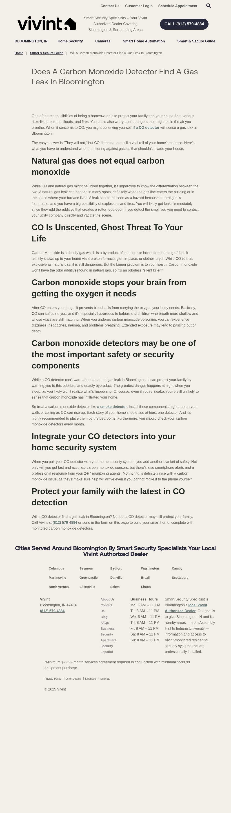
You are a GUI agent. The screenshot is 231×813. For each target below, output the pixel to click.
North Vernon (59, 698)
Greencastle (89, 689)
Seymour (86, 680)
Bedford (116, 680)
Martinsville (57, 689)
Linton (146, 698)
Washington (150, 680)
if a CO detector (146, 239)
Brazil (145, 689)
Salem (115, 698)
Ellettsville (87, 698)
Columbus (56, 680)
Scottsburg (180, 689)
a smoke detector (112, 518)
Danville (116, 689)
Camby (177, 680)
